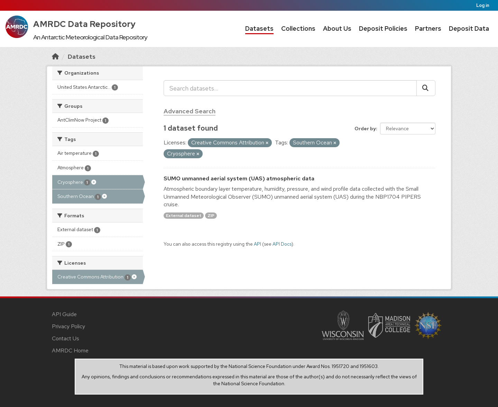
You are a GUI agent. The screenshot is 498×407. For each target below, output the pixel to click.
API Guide (64, 314)
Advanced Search (189, 111)
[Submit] (425, 88)
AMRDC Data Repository (84, 24)
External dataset (183, 215)
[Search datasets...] (290, 88)
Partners (428, 28)
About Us (337, 28)
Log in (482, 5)
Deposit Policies (383, 28)
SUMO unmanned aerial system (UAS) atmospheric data (239, 178)
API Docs (282, 244)
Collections (298, 28)
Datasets (259, 28)
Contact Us (65, 338)
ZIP (211, 215)
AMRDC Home (70, 350)
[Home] (55, 56)
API (257, 244)
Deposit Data (469, 28)
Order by (365, 128)
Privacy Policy (68, 326)
